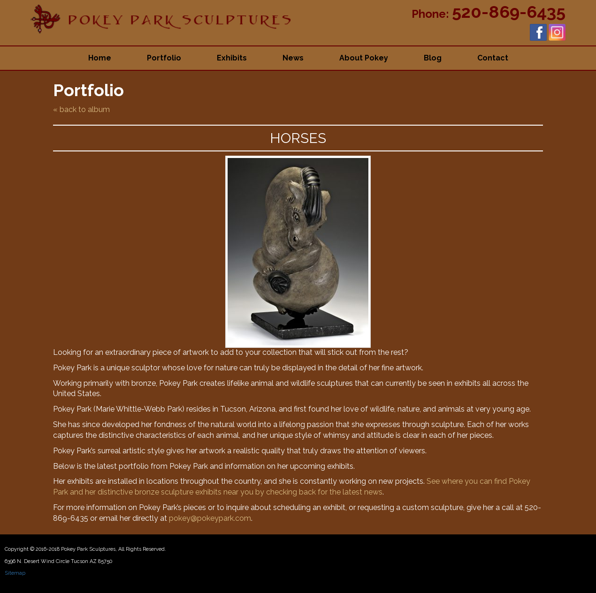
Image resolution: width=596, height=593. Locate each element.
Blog (433, 57)
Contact (492, 57)
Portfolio (164, 57)
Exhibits (232, 57)
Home (99, 57)
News (293, 57)
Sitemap (15, 573)
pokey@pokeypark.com (210, 518)
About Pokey (363, 57)
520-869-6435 (508, 12)
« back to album (81, 109)
